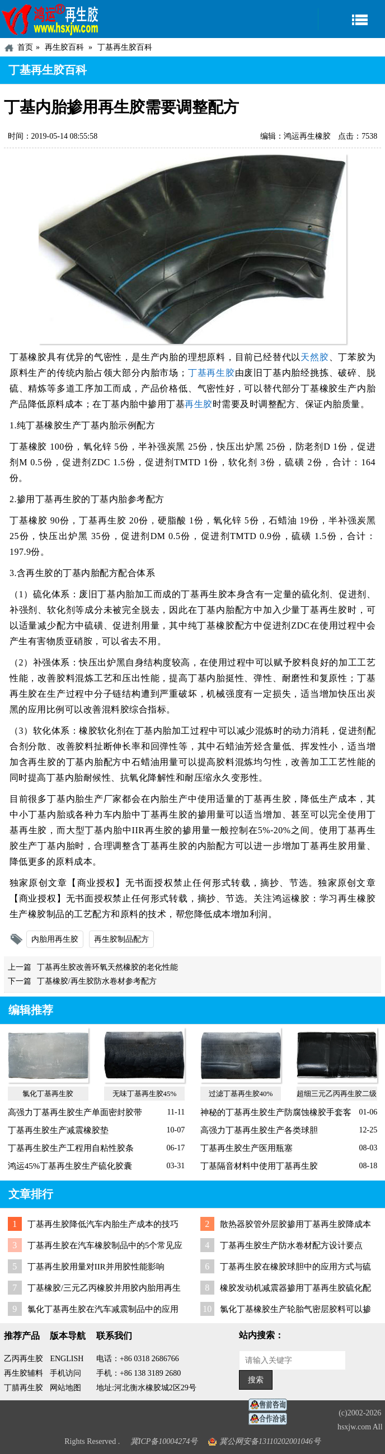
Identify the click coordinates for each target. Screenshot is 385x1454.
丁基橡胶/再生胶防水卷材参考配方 (97, 981)
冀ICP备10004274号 (164, 1441)
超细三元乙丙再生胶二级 (337, 1093)
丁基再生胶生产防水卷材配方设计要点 (291, 1245)
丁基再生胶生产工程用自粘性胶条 (71, 1148)
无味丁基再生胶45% (144, 1093)
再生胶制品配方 (121, 939)
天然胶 (314, 357)
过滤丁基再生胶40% (241, 1093)
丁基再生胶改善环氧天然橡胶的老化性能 (107, 967)
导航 (351, 19)
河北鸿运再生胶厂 (50, 19)
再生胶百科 (64, 47)
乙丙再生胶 (23, 1358)
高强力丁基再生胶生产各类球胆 (259, 1130)
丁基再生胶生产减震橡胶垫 (58, 1130)
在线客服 (270, 1405)
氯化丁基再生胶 (47, 1093)
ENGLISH (66, 1358)
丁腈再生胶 (23, 1388)
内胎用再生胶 (54, 939)
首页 (25, 47)
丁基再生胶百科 (124, 47)
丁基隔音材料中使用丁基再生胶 (259, 1166)
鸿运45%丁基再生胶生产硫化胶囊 (70, 1166)
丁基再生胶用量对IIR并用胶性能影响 (96, 1266)
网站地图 (65, 1388)
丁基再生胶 (210, 372)
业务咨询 (270, 1419)
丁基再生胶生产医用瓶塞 (246, 1148)
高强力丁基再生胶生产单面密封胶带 (75, 1112)
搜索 (256, 1380)
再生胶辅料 (23, 1373)
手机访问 (65, 1373)
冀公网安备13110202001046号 (270, 1441)
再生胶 (199, 404)
